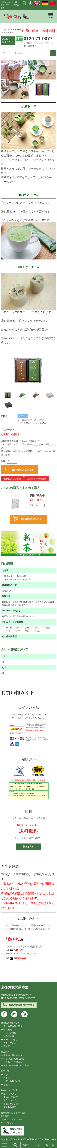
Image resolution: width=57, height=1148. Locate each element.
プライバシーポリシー (11, 1119)
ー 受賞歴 (5, 1046)
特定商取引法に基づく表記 (13, 1113)
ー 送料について (8, 1094)
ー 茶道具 (5, 1085)
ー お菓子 (5, 1078)
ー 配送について (8, 1100)
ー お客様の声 (7, 1036)
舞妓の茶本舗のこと (10, 1023)
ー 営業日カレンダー (10, 1104)
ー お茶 (4, 1074)
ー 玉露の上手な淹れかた (13, 1055)
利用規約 (5, 1116)
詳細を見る (28, 846)
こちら (23, 441)
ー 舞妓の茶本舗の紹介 (11, 1026)
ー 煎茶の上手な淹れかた (13, 1062)
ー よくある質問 (8, 1107)
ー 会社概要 (6, 1029)
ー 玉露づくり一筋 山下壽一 (15, 1065)
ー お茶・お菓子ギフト (11, 1081)
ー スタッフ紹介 (8, 1043)
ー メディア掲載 (8, 1033)
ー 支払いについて (9, 1097)
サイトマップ (7, 1123)
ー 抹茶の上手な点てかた (13, 1059)
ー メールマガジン (9, 1040)
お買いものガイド (9, 1090)
